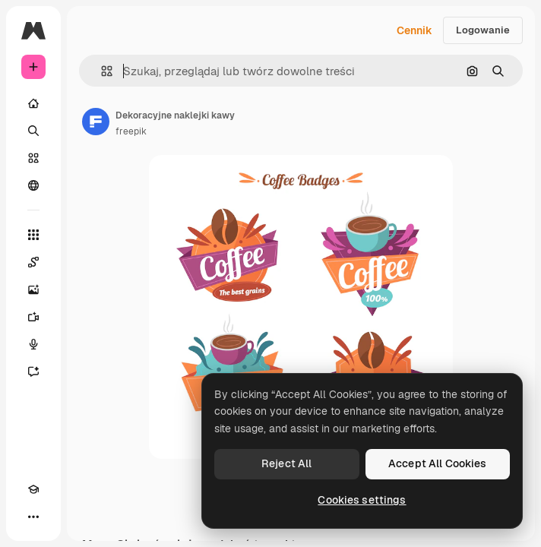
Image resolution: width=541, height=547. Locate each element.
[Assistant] (33, 371)
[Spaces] (33, 262)
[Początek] (33, 103)
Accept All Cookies (437, 463)
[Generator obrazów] (33, 289)
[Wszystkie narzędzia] (33, 235)
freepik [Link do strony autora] (131, 131)
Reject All (286, 463)
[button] (101, 71)
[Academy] (33, 489)
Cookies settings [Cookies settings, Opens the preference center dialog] (362, 500)
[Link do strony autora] (95, 121)
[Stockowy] (33, 158)
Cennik (414, 30)
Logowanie (483, 30)
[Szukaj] (33, 131)
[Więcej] (33, 516)
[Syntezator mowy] (33, 344)
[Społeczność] (33, 185)
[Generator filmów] (33, 317)
